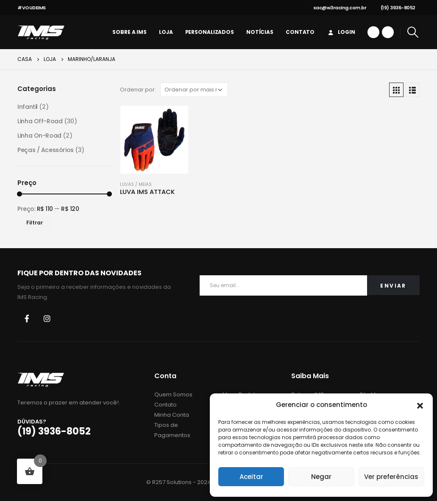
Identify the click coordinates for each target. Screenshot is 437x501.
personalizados (209, 32)
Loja (166, 32)
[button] (420, 405)
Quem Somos (173, 394)
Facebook (26, 318)
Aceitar (251, 476)
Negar (321, 476)
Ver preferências (391, 476)
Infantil (27, 106)
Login (341, 32)
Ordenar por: (138, 90)
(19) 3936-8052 (395, 7)
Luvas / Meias (136, 184)
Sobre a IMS (129, 32)
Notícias (259, 32)
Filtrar (34, 222)
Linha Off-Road (39, 121)
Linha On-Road (39, 135)
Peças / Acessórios (45, 150)
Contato (300, 32)
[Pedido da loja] (194, 90)
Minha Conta (171, 415)
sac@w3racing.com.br (336, 7)
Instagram (47, 318)
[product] (154, 140)
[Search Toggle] (413, 32)
